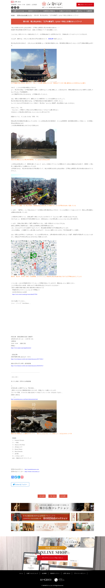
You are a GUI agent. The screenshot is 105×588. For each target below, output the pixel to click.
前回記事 (50, 38)
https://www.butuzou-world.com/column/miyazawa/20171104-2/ (27, 359)
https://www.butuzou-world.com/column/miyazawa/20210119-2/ (27, 365)
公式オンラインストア (85, 4)
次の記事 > (63, 496)
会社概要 (44, 573)
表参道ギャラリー (55, 573)
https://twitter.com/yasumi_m (32, 471)
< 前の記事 (42, 496)
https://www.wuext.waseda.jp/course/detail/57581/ (24, 294)
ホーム (21, 573)
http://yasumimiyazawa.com (32, 469)
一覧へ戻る (52, 496)
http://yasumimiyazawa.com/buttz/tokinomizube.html (24, 399)
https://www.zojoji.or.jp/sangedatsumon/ (21, 348)
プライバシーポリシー (80, 573)
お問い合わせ (66, 573)
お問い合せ (17, 1)
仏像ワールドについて (32, 573)
